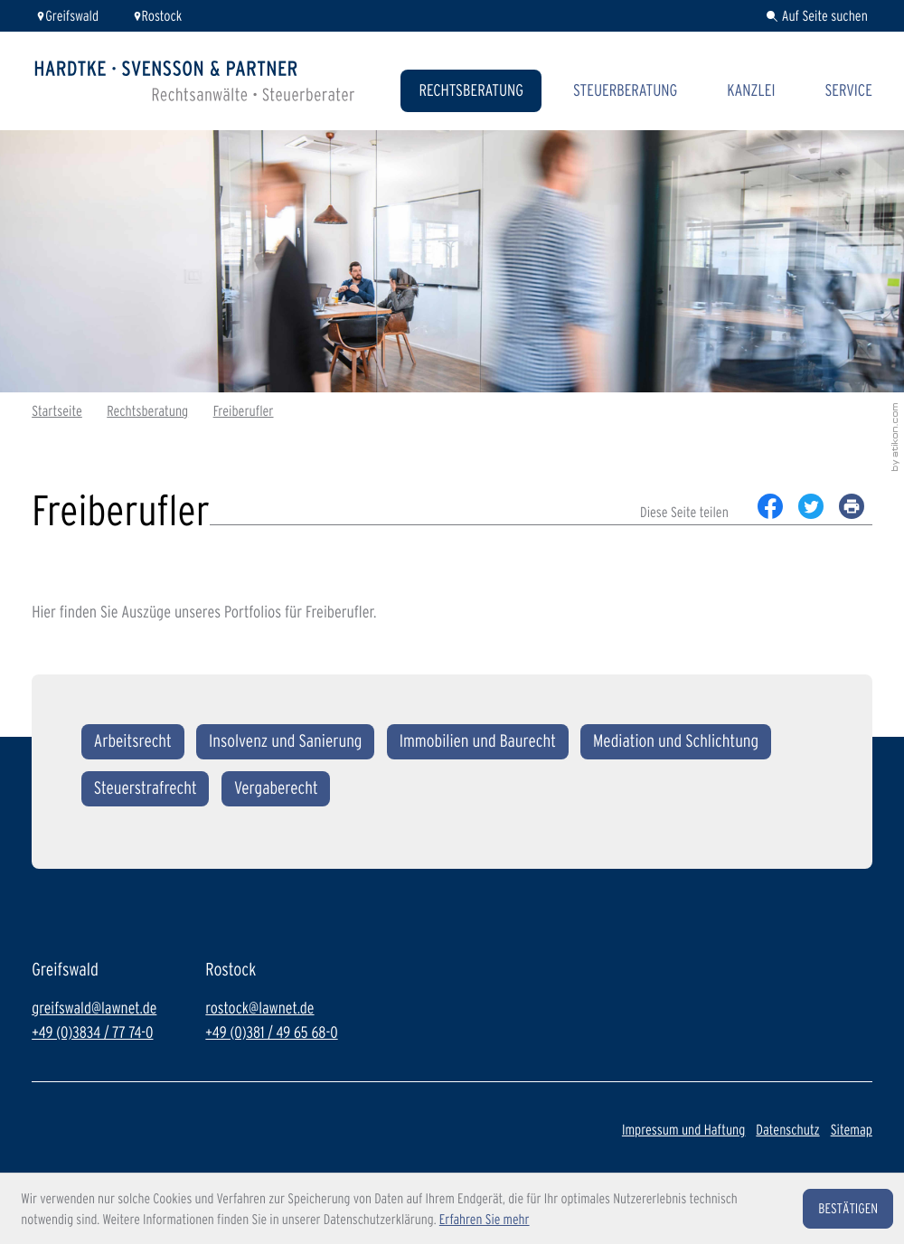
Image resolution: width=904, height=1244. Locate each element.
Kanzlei (751, 90)
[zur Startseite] (195, 81)
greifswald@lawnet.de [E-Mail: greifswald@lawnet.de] (94, 1008)
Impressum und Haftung (683, 1129)
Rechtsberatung (471, 90)
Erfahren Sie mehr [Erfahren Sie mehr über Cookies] (484, 1219)
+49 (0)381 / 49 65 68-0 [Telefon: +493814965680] (271, 1032)
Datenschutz (787, 1129)
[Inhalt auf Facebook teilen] (770, 506)
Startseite (57, 410)
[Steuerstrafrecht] (145, 788)
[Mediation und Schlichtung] (675, 741)
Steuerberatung (625, 90)
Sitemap (851, 1129)
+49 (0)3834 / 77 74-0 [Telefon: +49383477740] (92, 1032)
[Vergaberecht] (275, 788)
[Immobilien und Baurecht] (478, 741)
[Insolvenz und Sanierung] (285, 741)
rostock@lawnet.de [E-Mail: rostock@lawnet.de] (259, 1008)
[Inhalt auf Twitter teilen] (811, 506)
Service (847, 90)
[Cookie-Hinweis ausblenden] (848, 1209)
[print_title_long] (852, 506)
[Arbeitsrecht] (132, 741)
